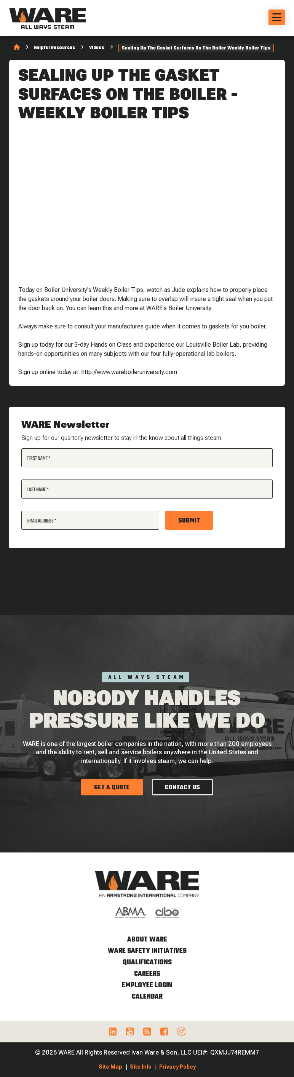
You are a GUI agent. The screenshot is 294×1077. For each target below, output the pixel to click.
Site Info (141, 1067)
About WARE (147, 939)
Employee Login (147, 985)
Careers (147, 974)
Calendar (147, 996)
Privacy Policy (177, 1067)
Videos (96, 48)
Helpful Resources (54, 48)
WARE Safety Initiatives (147, 951)
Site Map (110, 1067)
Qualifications (147, 962)
